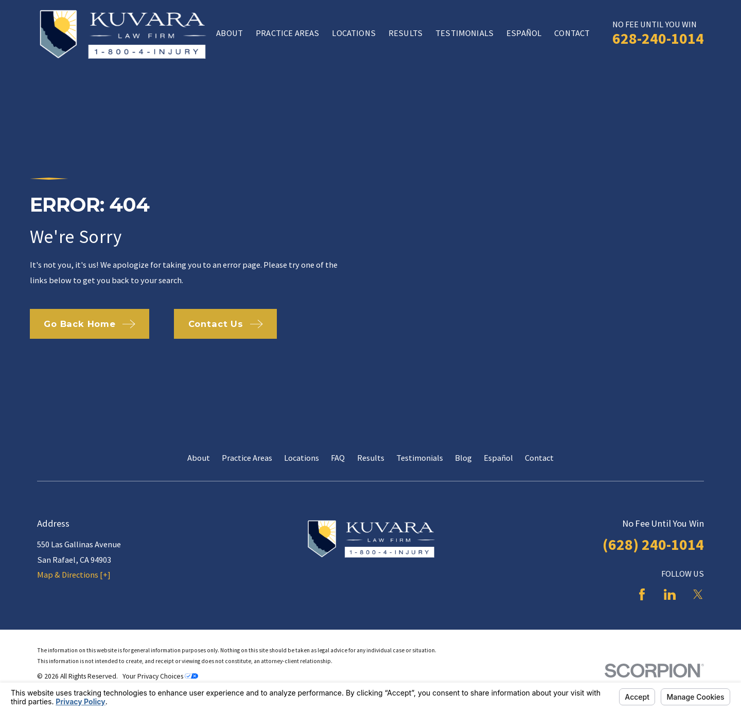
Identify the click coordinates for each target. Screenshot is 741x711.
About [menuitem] (229, 33)
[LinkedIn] (670, 594)
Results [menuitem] (405, 33)
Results (370, 458)
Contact (539, 458)
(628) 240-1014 (653, 544)
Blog (463, 458)
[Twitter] (698, 594)
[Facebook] (642, 594)
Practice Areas (247, 458)
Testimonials (419, 458)
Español (498, 458)
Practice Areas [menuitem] (287, 33)
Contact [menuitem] (572, 33)
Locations (301, 458)
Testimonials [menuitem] (464, 33)
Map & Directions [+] (74, 574)
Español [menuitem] (523, 33)
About (198, 458)
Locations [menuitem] (353, 33)
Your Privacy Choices (160, 676)
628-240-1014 (658, 38)
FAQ (338, 458)
